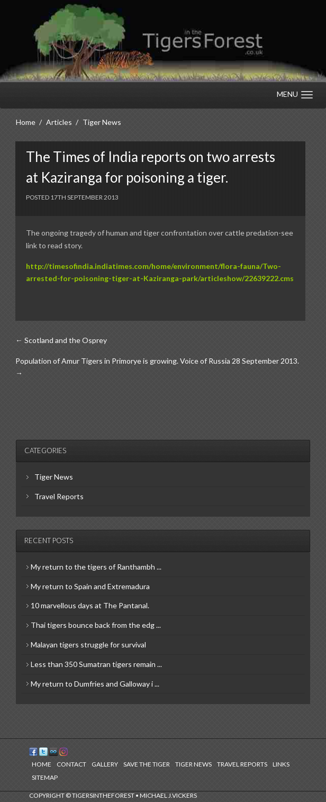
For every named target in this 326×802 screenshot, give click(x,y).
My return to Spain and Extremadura (90, 586)
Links (281, 764)
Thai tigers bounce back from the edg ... (96, 624)
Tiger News (53, 476)
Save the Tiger (146, 764)
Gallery (105, 764)
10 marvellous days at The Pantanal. (90, 605)
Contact (71, 764)
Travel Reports (59, 496)
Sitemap (45, 777)
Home (41, 764)
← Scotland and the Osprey (61, 340)
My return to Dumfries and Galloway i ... (95, 683)
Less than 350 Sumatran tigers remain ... (96, 664)
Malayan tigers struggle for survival (88, 644)
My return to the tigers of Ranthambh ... (96, 566)
